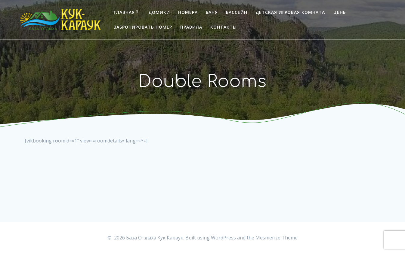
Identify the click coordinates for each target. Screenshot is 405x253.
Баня (212, 12)
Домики (159, 12)
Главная (124, 12)
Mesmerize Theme (276, 237)
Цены (340, 12)
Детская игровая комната (290, 12)
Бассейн (236, 12)
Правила (191, 27)
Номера (188, 12)
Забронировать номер (143, 27)
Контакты (223, 27)
